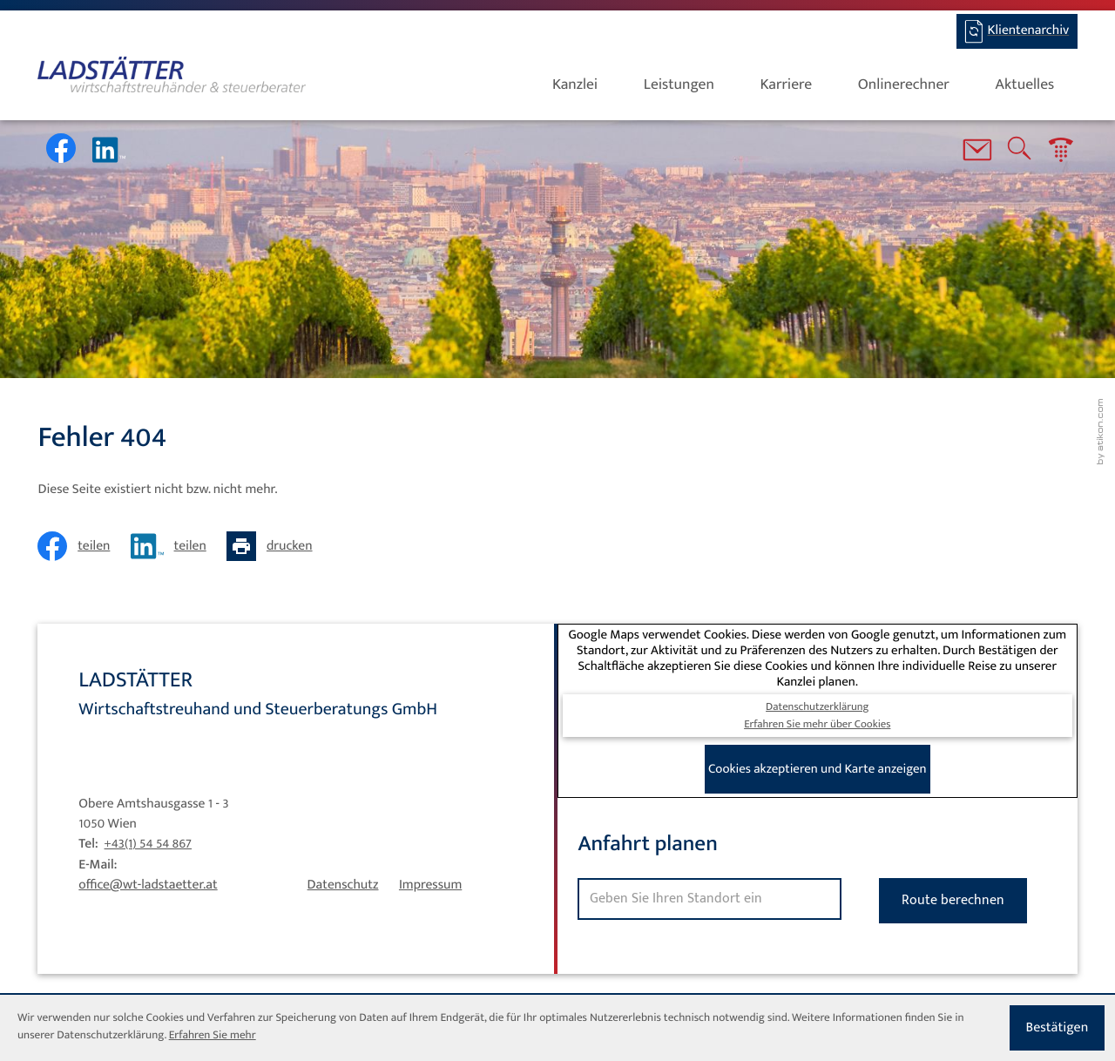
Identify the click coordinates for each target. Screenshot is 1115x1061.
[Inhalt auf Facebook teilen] (78, 546)
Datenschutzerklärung (817, 707)
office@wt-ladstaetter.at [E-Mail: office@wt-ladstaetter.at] (147, 885)
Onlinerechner (903, 85)
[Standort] (709, 899)
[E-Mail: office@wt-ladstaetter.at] (977, 153)
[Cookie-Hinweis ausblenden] (1057, 1028)
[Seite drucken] (274, 546)
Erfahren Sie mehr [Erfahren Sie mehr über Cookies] (212, 1035)
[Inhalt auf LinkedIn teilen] (174, 546)
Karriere (786, 85)
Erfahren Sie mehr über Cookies (817, 724)
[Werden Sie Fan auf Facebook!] (61, 148)
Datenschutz (343, 885)
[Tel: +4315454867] (148, 844)
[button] (1061, 153)
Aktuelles (1025, 85)
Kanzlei (575, 85)
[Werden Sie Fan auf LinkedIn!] (108, 149)
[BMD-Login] (1017, 31)
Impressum (430, 885)
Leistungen (679, 85)
